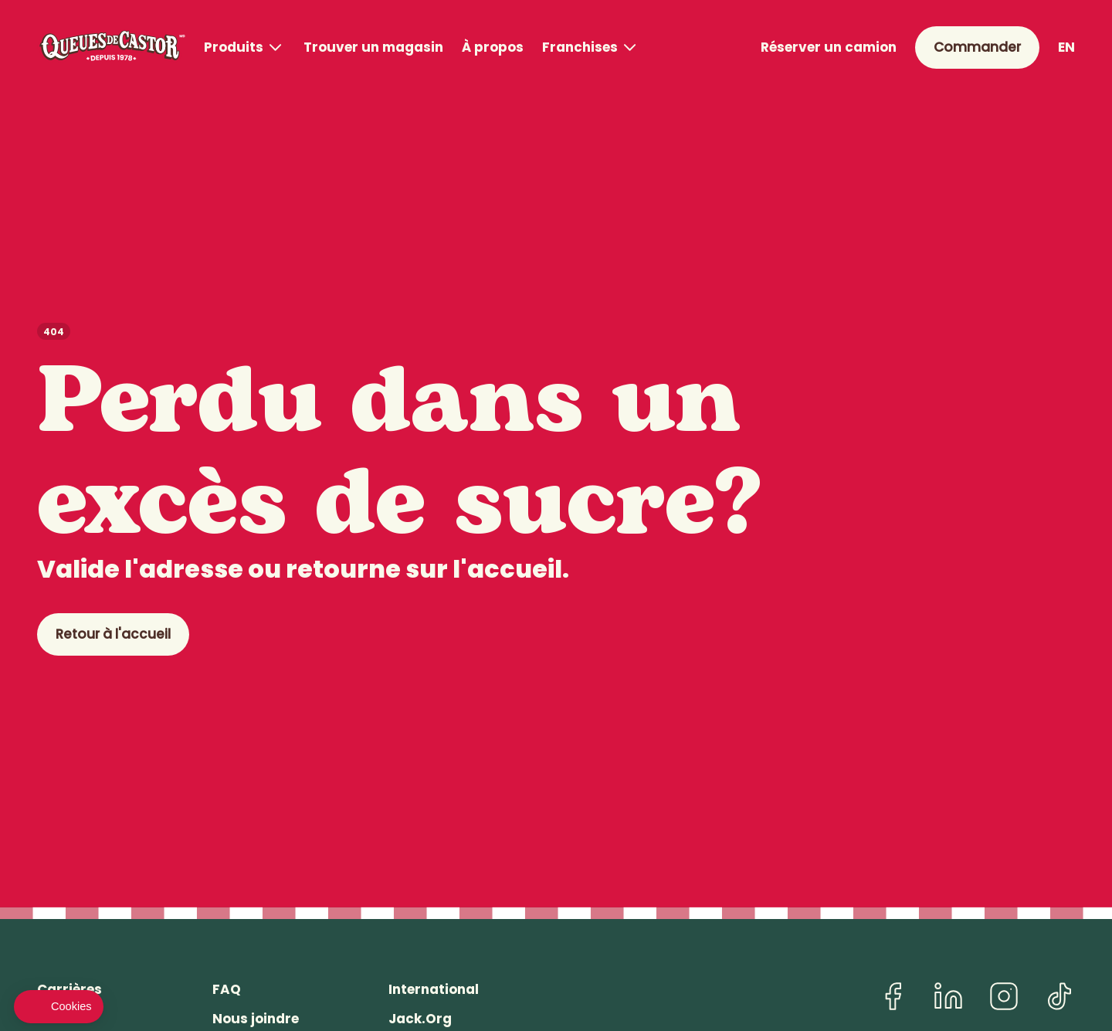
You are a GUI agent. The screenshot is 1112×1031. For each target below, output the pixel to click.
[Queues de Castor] (111, 47)
